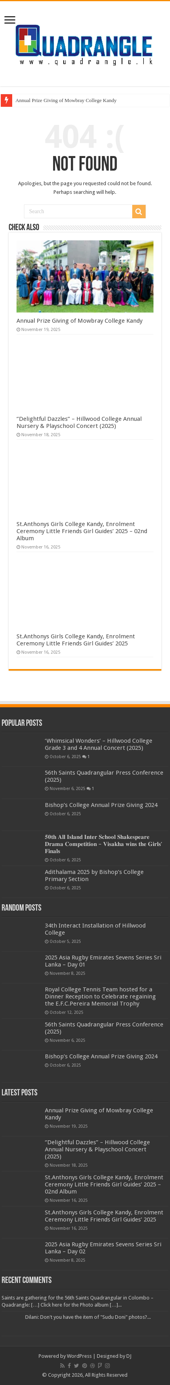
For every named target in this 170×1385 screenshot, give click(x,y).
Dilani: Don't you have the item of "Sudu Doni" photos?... (88, 1317)
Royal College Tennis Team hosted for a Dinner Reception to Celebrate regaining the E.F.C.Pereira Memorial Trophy (100, 996)
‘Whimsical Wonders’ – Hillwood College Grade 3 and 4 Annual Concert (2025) (98, 744)
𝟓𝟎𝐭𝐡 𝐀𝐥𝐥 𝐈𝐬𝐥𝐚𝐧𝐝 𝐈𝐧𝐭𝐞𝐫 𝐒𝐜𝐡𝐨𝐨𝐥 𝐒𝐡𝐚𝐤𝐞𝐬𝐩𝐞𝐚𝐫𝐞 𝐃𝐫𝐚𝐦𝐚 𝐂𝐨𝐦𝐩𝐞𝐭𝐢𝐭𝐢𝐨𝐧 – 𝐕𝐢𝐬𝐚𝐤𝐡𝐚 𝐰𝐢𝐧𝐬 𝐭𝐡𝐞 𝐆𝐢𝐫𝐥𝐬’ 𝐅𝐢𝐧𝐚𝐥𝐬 (103, 844)
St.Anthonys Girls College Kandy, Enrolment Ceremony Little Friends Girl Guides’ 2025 (76, 640)
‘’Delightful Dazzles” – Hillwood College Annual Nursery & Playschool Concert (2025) (79, 422)
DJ (128, 1356)
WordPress (79, 1356)
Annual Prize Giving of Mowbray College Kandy (65, 100)
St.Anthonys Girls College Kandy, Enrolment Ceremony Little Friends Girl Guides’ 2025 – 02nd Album (82, 531)
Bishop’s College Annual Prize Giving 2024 (101, 805)
